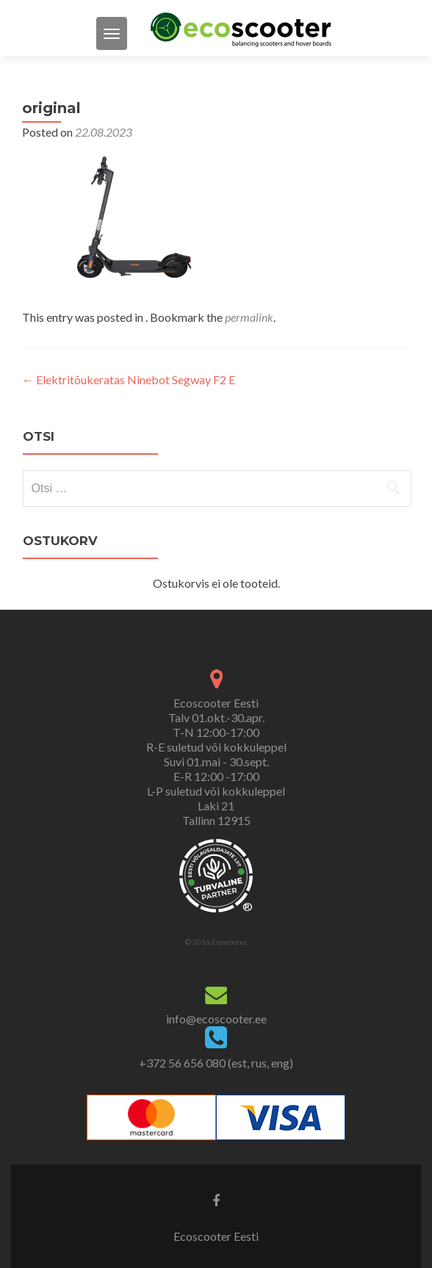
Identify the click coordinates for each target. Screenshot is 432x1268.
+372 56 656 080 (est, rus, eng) (216, 1063)
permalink (249, 317)
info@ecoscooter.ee (216, 1019)
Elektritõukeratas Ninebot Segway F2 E (128, 379)
